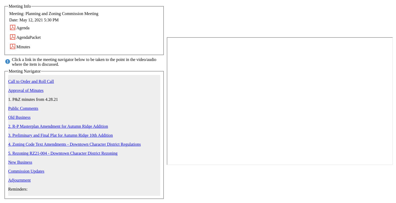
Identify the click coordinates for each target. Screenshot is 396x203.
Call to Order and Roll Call (31, 81)
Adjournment (19, 180)
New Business (20, 162)
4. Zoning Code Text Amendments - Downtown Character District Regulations (74, 144)
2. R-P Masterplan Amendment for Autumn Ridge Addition (58, 126)
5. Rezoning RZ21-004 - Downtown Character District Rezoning (63, 153)
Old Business (19, 117)
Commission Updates (26, 171)
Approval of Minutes (25, 90)
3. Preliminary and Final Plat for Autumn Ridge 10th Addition (60, 135)
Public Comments (23, 108)
